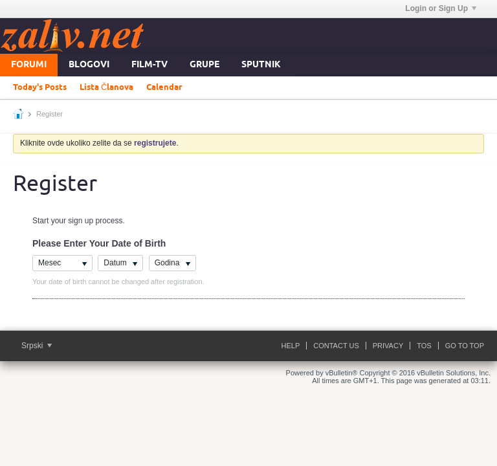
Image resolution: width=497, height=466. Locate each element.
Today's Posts (40, 87)
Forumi (29, 65)
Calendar (164, 87)
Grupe (204, 65)
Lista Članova (106, 87)
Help (291, 346)
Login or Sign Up (440, 8)
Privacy (388, 346)
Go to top (464, 346)
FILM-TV (149, 65)
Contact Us (336, 346)
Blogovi (89, 65)
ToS (424, 346)
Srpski (36, 345)
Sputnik (261, 65)
